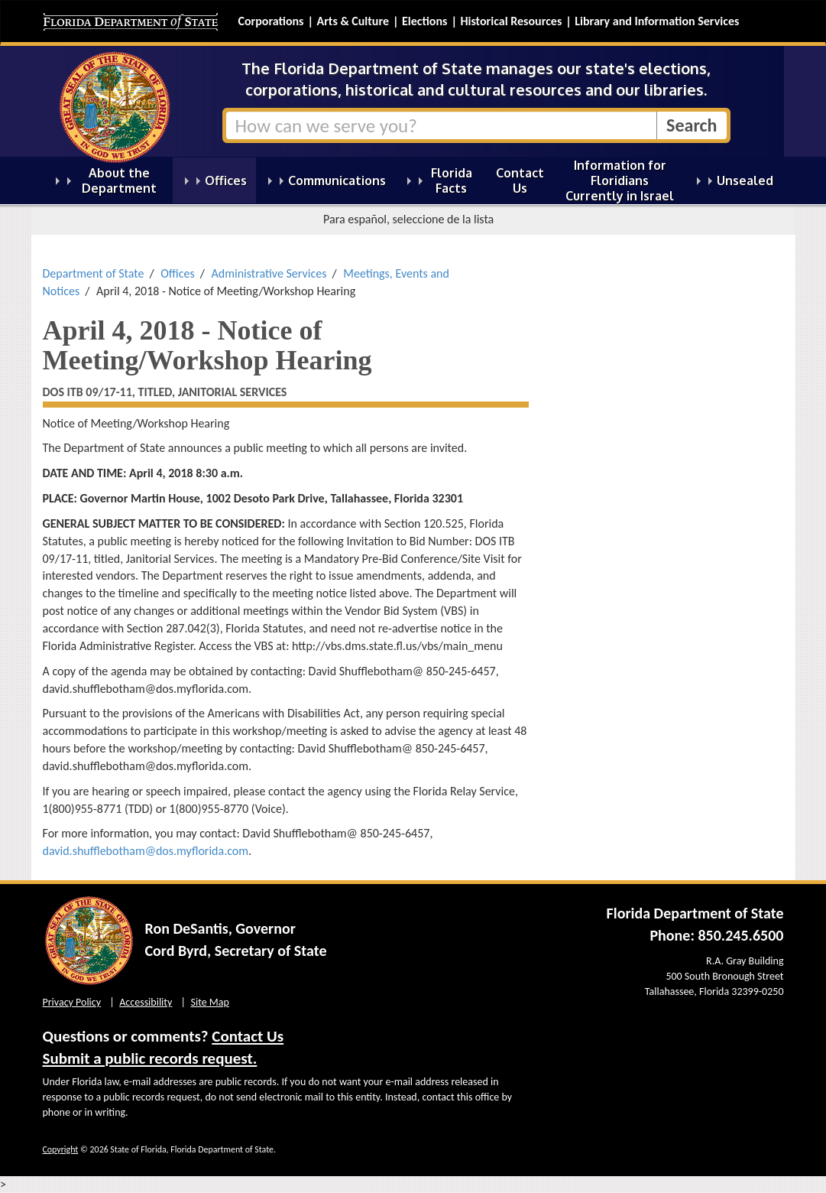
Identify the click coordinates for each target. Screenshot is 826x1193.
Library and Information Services (657, 21)
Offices (177, 273)
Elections (424, 21)
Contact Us (247, 1036)
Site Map (210, 1002)
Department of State (93, 273)
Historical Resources (511, 21)
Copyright (61, 1149)
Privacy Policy (72, 1002)
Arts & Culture (352, 21)
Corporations (271, 21)
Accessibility (145, 1002)
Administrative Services (269, 273)
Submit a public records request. (150, 1058)
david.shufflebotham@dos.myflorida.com (146, 851)
